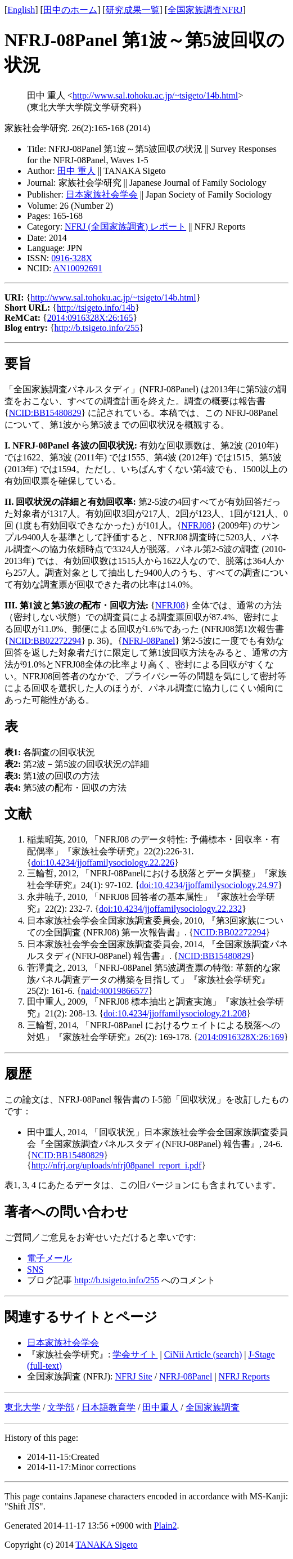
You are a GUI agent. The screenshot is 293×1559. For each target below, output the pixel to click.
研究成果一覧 (133, 10)
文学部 (60, 1407)
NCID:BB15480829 (45, 413)
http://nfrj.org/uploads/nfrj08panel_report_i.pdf (116, 1165)
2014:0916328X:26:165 (90, 317)
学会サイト (134, 1354)
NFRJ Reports (244, 1376)
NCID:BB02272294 (45, 641)
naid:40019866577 (114, 991)
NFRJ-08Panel (148, 641)
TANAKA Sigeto (106, 1544)
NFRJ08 (196, 525)
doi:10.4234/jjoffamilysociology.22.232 (170, 908)
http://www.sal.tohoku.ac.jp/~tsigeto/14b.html (155, 95)
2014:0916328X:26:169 (241, 1037)
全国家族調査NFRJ (205, 10)
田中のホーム (70, 10)
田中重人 (160, 1407)
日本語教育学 (109, 1407)
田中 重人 (76, 171)
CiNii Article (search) (203, 1354)
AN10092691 (77, 268)
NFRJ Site (133, 1376)
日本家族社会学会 (102, 194)
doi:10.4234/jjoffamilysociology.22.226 (102, 862)
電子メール (49, 1258)
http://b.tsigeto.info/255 (97, 328)
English (21, 10)
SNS (35, 1269)
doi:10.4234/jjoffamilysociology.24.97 (208, 885)
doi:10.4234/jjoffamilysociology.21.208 (174, 1013)
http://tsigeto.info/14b (96, 307)
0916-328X (71, 258)
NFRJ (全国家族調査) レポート (125, 226)
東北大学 (22, 1407)
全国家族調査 (213, 1407)
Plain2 (165, 1525)
